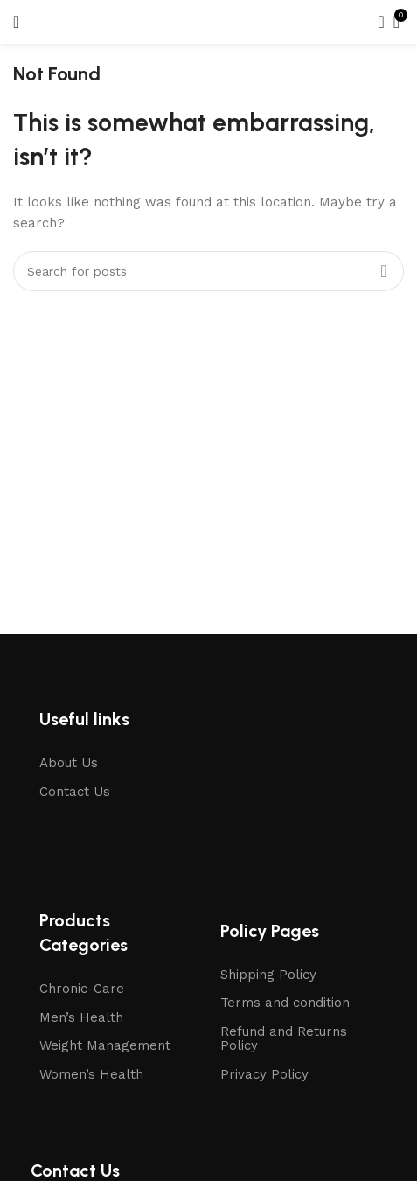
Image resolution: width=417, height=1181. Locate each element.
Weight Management (104, 1045)
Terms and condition (285, 1002)
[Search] (376, 21)
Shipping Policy (268, 974)
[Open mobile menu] (16, 21)
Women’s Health (91, 1074)
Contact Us (74, 792)
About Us (68, 763)
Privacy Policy (264, 1074)
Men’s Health (81, 1017)
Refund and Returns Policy (283, 1039)
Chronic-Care (81, 988)
